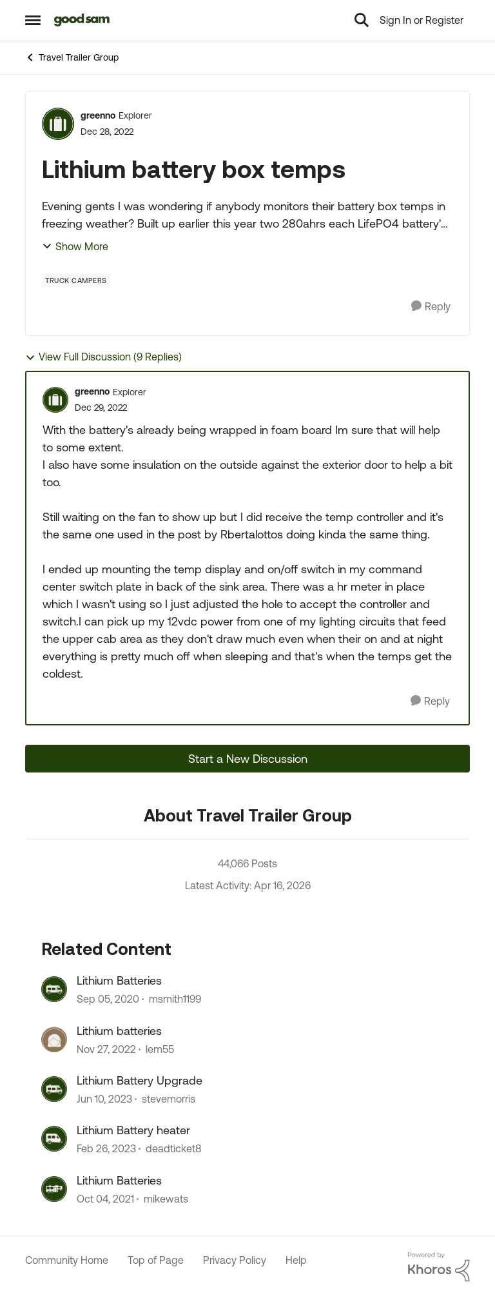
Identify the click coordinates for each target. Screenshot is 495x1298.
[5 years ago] (108, 999)
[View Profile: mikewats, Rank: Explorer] (54, 1189)
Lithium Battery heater (133, 1130)
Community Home (66, 1260)
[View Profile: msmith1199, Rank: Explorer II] (54, 989)
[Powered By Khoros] (439, 1267)
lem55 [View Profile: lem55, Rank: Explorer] (160, 1049)
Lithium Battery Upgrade (139, 1080)
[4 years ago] (105, 1198)
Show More (75, 246)
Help (296, 1260)
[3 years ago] (106, 1049)
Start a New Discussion (247, 758)
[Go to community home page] (82, 20)
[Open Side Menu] (33, 20)
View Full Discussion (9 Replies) (103, 357)
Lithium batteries (119, 1030)
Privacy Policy (234, 1260)
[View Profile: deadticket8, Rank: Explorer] (54, 1139)
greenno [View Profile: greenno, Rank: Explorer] (98, 115)
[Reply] (431, 306)
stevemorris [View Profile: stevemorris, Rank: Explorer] (168, 1099)
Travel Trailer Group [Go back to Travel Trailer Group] (72, 57)
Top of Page (156, 1260)
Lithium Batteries (119, 980)
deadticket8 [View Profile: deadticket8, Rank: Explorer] (173, 1149)
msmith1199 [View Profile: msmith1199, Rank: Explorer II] (175, 999)
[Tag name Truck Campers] (76, 280)
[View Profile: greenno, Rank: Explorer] (58, 124)
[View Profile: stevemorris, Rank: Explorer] (54, 1089)
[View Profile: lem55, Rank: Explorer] (54, 1039)
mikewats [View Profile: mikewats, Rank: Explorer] (166, 1199)
